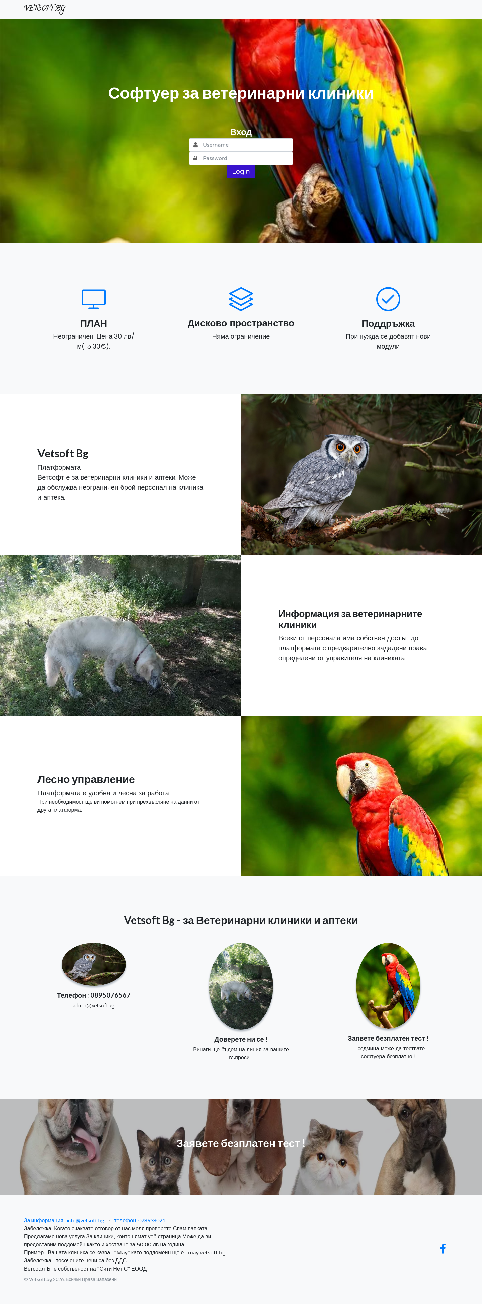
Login (241, 172)
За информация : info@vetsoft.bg (64, 1220)
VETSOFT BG (44, 9)
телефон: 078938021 (139, 1220)
